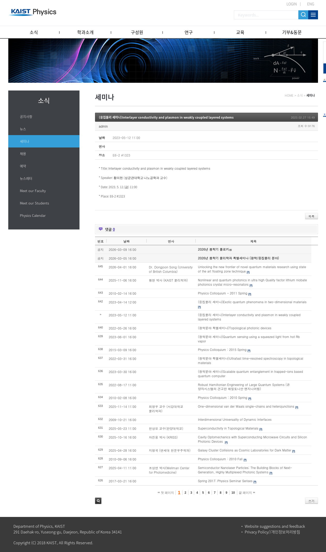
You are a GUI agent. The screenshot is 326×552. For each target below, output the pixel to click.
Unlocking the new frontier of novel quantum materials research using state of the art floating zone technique (252, 269)
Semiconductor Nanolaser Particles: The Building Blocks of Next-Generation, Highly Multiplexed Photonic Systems (245, 469)
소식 (34, 32)
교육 (240, 32)
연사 (171, 241)
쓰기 (311, 501)
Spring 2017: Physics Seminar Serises (225, 481)
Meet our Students (34, 203)
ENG (310, 3)
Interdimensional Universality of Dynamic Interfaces (235, 419)
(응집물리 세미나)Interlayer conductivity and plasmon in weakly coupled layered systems (166, 117)
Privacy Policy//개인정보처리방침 (272, 532)
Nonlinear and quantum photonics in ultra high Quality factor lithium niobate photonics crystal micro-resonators (252, 282)
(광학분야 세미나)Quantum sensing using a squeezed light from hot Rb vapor (249, 338)
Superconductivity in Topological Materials (228, 428)
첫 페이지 (166, 493)
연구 (189, 32)
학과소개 (85, 32)
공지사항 (26, 116)
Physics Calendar (33, 215)
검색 (98, 501)
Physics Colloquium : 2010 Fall (220, 459)
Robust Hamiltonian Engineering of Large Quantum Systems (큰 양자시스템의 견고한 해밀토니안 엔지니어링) (244, 386)
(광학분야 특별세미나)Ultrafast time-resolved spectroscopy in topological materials (250, 360)
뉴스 (23, 128)
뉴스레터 (26, 178)
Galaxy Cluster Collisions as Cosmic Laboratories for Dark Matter (244, 450)
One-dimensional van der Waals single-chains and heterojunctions (246, 406)
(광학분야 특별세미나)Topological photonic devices (234, 328)
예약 (23, 165)
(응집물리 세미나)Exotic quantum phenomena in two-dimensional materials (252, 302)
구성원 (137, 32)
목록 (311, 216)
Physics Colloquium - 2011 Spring (222, 293)
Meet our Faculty (33, 190)
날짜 (126, 241)
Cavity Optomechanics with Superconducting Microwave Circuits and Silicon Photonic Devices (252, 439)
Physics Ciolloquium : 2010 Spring (222, 397)
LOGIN (292, 3)
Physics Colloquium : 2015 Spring (222, 349)
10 (233, 493)
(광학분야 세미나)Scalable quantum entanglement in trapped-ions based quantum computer (250, 373)
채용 (23, 153)
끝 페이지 (247, 493)
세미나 (24, 141)
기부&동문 (292, 32)
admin (103, 126)
